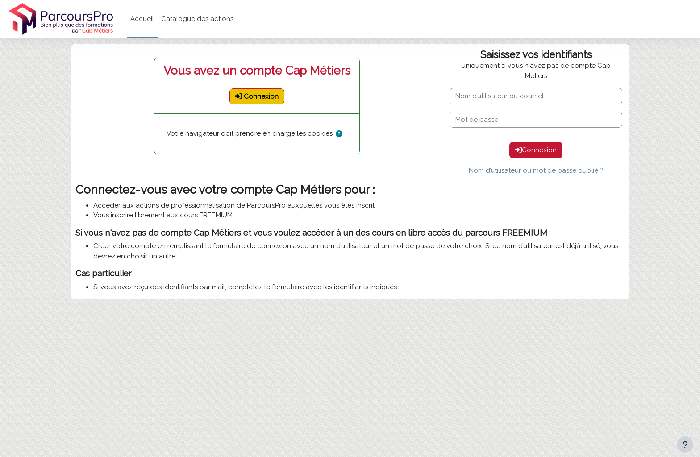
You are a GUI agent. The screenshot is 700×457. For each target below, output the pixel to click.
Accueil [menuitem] (142, 19)
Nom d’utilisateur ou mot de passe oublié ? (536, 170)
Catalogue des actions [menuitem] (197, 19)
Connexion (536, 150)
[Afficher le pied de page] (685, 444)
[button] (340, 134)
